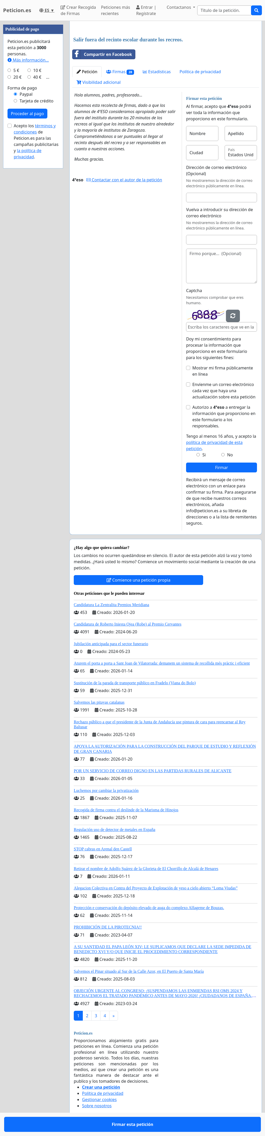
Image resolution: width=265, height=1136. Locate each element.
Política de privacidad (200, 72)
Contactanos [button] (179, 7)
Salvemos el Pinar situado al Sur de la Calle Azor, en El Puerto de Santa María (139, 971)
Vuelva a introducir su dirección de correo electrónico (219, 213)
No (230, 455)
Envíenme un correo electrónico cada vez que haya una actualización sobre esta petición (223, 391)
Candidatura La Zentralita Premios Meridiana (111, 605)
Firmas (120, 72)
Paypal (26, 94)
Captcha (194, 290)
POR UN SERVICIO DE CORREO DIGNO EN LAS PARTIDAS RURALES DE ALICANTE (152, 771)
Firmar (221, 467)
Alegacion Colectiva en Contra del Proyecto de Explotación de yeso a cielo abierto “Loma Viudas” (156, 888)
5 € (16, 70)
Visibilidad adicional (99, 82)
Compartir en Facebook (102, 54)
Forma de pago (22, 88)
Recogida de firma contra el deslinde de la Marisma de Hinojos (126, 810)
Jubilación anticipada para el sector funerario (111, 644)
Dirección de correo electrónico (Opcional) (216, 170)
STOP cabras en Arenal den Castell (103, 849)
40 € (37, 77)
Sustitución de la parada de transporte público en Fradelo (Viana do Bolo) (135, 683)
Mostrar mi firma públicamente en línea (222, 371)
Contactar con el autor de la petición (124, 180)
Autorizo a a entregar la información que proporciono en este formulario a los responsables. (223, 416)
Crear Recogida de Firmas (78, 10)
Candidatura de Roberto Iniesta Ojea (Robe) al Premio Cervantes (127, 624)
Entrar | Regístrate (146, 10)
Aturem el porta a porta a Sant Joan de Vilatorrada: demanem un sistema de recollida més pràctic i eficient (162, 663)
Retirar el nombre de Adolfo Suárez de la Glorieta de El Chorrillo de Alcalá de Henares (146, 868)
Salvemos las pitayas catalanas (99, 702)
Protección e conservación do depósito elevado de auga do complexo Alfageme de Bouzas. (149, 907)
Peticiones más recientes (115, 10)
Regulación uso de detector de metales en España (114, 829)
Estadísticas (157, 72)
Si (204, 455)
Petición (87, 72)
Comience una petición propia (139, 580)
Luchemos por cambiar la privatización (106, 790)
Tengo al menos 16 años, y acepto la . (221, 442)
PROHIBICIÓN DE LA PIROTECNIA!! (108, 927)
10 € (37, 70)
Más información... (28, 60)
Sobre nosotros (97, 1106)
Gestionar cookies (99, 1099)
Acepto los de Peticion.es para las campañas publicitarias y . (36, 141)
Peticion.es (17, 10)
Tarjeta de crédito (37, 101)
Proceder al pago (27, 113)
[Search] (224, 10)
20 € (17, 77)
